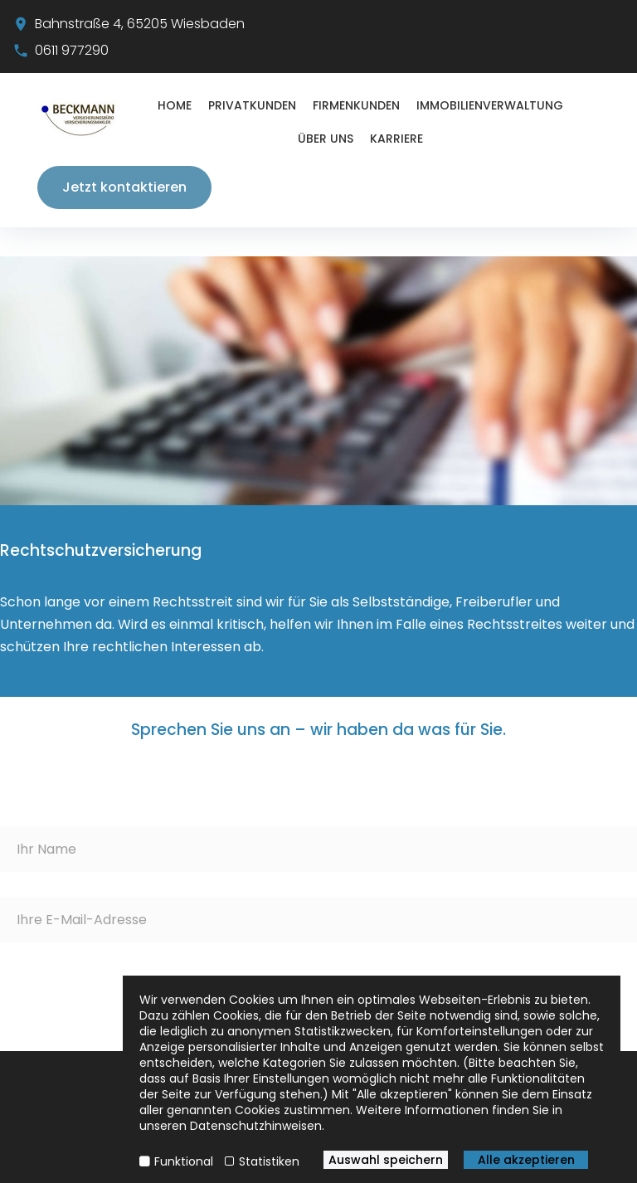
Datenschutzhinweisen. (257, 1125)
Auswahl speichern (385, 1159)
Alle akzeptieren (526, 1159)
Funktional (183, 1161)
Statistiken (269, 1161)
